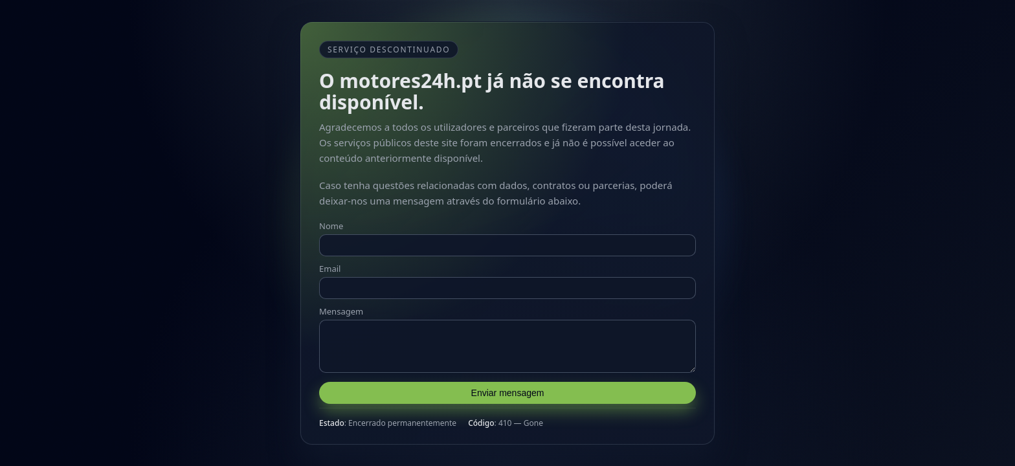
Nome (331, 222)
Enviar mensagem (507, 397)
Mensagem (341, 307)
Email (329, 265)
